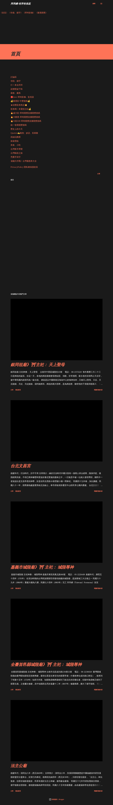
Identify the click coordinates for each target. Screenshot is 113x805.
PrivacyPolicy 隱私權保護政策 (24, 167)
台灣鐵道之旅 (17, 153)
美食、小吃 (16, 145)
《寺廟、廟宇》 (15, 12)
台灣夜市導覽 (17, 149)
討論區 (14, 77)
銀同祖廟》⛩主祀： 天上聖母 (38, 364)
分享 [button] (98, 174)
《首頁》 (4, 12)
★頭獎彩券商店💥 (19, 105)
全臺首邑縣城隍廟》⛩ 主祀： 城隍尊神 (46, 664)
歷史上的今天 (17, 129)
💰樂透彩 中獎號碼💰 (20, 101)
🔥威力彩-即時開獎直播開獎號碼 (25, 113)
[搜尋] (94, 3)
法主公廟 (19, 765)
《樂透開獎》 (41, 12)
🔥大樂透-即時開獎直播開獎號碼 (25, 117)
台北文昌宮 (21, 465)
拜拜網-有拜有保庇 (21, 3)
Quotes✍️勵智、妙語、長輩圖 (24, 133)
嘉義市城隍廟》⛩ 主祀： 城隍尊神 (42, 567)
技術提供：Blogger (56, 799)
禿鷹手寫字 (16, 157)
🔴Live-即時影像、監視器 (22, 97)
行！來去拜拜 (17, 85)
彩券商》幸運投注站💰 (21, 109)
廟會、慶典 (16, 93)
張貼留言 (18, 390)
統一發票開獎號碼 (19, 125)
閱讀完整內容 (98, 390)
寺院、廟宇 (16, 81)
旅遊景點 (15, 141)
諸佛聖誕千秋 (17, 89)
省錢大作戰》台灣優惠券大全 (24, 161)
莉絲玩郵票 (16, 137)
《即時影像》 (29, 12)
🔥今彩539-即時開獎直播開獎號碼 (26, 121)
